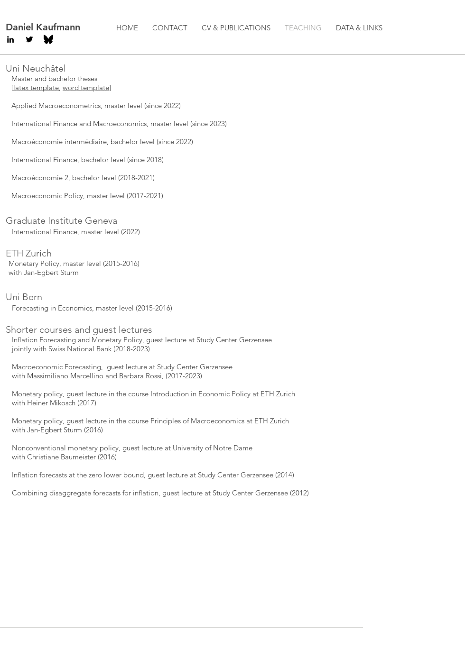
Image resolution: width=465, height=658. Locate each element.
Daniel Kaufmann (43, 27)
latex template (36, 87)
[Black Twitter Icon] (29, 39)
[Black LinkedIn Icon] (10, 39)
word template (86, 87)
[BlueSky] (48, 39)
